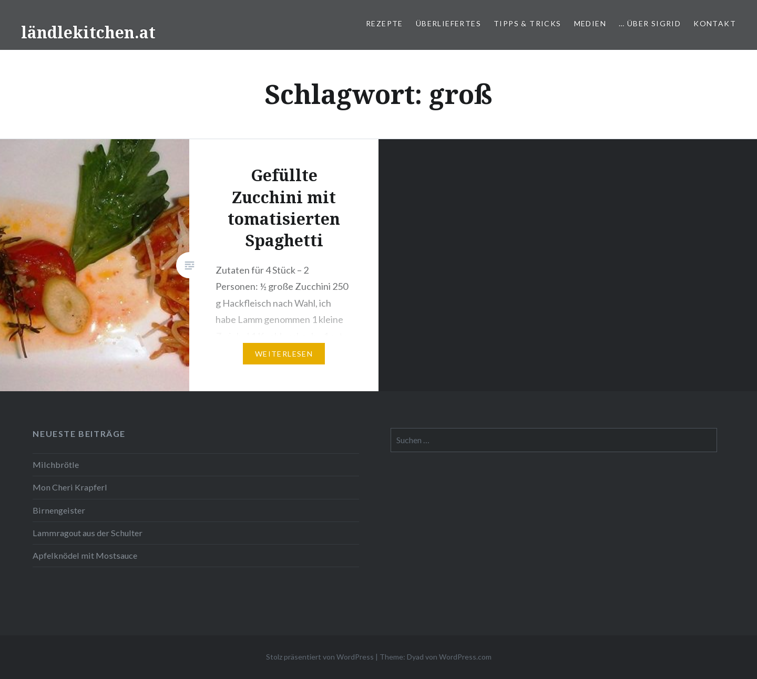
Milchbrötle (56, 464)
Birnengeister (59, 510)
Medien (590, 23)
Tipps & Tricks (527, 23)
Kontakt (714, 23)
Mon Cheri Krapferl (70, 487)
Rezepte (384, 23)
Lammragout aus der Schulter (87, 533)
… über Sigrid (650, 23)
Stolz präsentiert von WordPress (320, 656)
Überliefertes (448, 23)
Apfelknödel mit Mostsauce (85, 555)
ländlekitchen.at (88, 32)
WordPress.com (465, 656)
